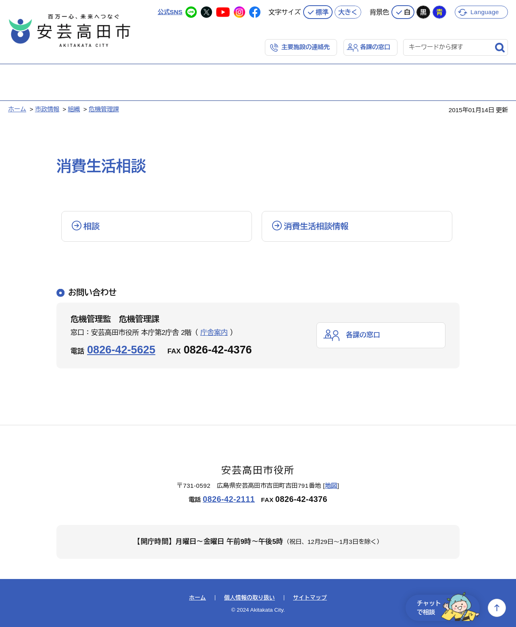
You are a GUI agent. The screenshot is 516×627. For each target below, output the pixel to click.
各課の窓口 (375, 47)
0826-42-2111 (229, 499)
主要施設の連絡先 (305, 47)
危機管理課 (104, 109)
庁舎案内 (214, 332)
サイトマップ (310, 598)
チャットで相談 (448, 608)
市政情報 (47, 109)
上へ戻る (497, 608)
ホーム (17, 109)
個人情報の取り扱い (249, 598)
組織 (74, 109)
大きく (348, 12)
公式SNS (170, 11)
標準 (322, 12)
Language (484, 11)
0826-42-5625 (121, 349)
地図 (331, 485)
